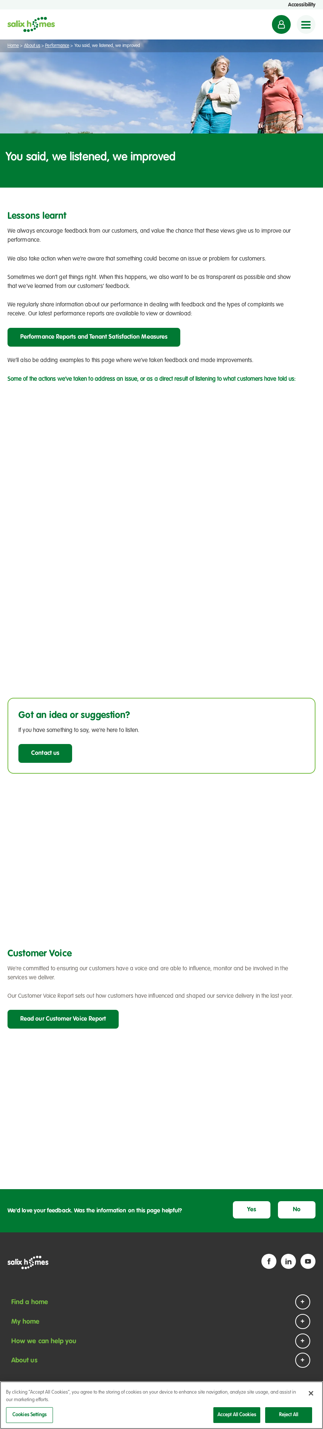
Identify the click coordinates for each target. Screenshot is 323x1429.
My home (25, 1321)
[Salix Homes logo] (31, 24)
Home (13, 46)
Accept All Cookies (236, 1415)
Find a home (29, 1302)
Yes (251, 1210)
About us (32, 46)
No (296, 1210)
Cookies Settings (29, 1415)
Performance (57, 46)
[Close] (311, 1394)
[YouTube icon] (307, 1261)
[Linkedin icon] (288, 1261)
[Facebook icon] (268, 1261)
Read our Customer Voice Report (63, 1019)
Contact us (45, 753)
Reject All (288, 1415)
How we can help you (43, 1341)
